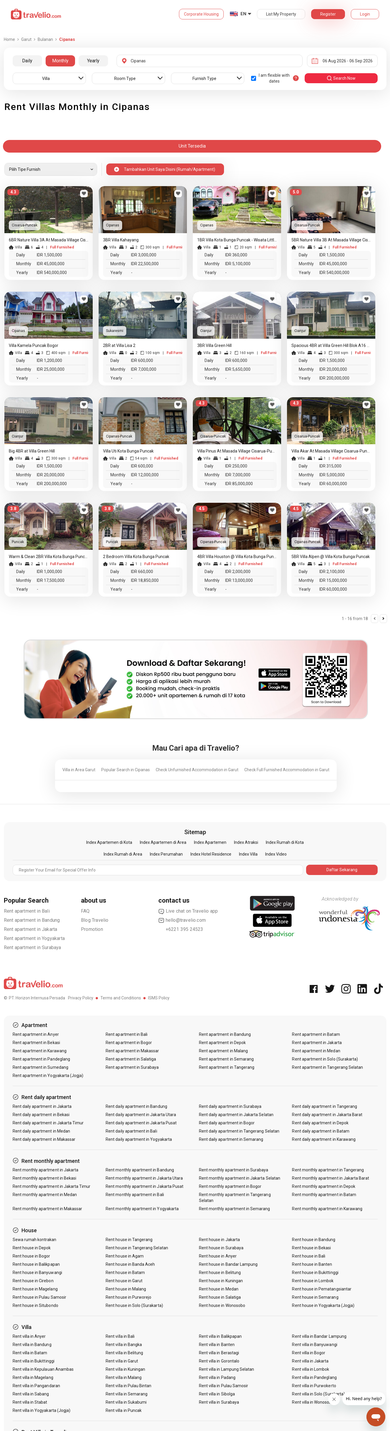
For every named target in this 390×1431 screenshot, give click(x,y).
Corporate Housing (201, 14)
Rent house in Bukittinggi (315, 1272)
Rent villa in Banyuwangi (314, 1344)
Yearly (93, 61)
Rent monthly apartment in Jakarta (46, 1170)
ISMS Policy (159, 998)
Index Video (276, 854)
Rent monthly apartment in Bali (135, 1194)
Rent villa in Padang (217, 1377)
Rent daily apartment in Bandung (136, 1106)
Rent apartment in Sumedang (40, 1067)
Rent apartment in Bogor (129, 1042)
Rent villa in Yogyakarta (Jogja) (42, 1410)
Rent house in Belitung (220, 1272)
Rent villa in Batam (30, 1352)
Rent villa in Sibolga (217, 1394)
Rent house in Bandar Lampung (228, 1264)
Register (328, 14)
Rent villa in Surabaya (219, 1402)
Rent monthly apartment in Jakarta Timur (52, 1186)
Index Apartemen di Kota (109, 842)
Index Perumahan (166, 854)
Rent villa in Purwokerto (314, 1385)
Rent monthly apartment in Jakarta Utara (144, 1178)
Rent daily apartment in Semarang (231, 1139)
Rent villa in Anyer (29, 1336)
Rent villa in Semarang (126, 1394)
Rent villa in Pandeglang (314, 1377)
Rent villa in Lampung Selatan (226, 1369)
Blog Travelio (95, 920)
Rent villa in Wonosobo (313, 1402)
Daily (27, 61)
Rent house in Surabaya (221, 1247)
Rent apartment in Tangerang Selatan (327, 1067)
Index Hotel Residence (210, 854)
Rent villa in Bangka (124, 1344)
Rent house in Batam (125, 1272)
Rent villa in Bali (120, 1336)
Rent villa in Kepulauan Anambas (43, 1369)
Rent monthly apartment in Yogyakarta (142, 1208)
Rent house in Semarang (315, 1297)
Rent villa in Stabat (30, 1402)
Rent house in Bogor (31, 1256)
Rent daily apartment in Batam (320, 1131)
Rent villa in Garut (122, 1361)
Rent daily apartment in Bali (131, 1131)
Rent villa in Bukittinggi (33, 1361)
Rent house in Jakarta (219, 1239)
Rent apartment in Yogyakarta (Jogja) (48, 1075)
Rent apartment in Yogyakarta (34, 938)
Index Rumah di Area (123, 854)
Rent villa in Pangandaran (36, 1385)
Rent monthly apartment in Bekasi (45, 1178)
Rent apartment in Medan (316, 1050)
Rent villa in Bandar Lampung (319, 1336)
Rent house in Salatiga (220, 1297)
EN (243, 13)
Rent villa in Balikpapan (220, 1336)
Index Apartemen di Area (163, 842)
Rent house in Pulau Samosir (39, 1297)
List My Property (281, 14)
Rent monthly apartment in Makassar (47, 1208)
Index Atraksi (246, 842)
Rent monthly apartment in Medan (45, 1194)
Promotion (92, 929)
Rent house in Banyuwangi (37, 1272)
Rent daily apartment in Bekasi (41, 1114)
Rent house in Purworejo (128, 1297)
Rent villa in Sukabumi (126, 1402)
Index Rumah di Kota (285, 842)
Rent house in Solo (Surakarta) (134, 1305)
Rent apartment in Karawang (40, 1050)
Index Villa (248, 854)
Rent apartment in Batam (316, 1034)
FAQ (85, 911)
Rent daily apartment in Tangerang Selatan (239, 1131)
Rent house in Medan (218, 1289)
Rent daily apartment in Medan (41, 1131)
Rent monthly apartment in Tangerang (328, 1170)
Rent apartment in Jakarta (30, 929)
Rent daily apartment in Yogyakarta (139, 1139)
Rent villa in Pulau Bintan (128, 1385)
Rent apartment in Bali (27, 911)
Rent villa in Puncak (124, 1410)
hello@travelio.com (182, 920)
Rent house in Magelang (35, 1289)
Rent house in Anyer (218, 1256)
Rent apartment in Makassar (132, 1050)
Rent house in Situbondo (35, 1305)
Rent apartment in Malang (223, 1050)
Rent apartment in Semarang (226, 1059)
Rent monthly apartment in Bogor (230, 1186)
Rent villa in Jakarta (310, 1361)
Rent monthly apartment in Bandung (140, 1170)
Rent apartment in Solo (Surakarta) (325, 1059)
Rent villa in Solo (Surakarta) (318, 1394)
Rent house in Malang (126, 1289)
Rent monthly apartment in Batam (324, 1194)
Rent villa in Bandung (32, 1344)
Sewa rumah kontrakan (35, 1239)
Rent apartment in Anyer (36, 1034)
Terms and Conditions (120, 998)
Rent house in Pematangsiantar (321, 1289)
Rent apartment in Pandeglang (41, 1059)
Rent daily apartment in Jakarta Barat (327, 1114)
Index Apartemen (210, 842)
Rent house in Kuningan (221, 1280)
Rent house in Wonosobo (222, 1305)
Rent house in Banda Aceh (130, 1264)
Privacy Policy (80, 998)
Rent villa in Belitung (124, 1352)
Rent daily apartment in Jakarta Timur (48, 1123)
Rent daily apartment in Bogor (227, 1123)
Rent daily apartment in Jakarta (42, 1106)
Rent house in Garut (124, 1280)
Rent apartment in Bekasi (36, 1042)
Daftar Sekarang (341, 869)
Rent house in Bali (308, 1256)
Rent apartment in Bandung (32, 920)
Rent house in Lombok (312, 1280)
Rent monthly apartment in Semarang (234, 1208)
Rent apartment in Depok (222, 1042)
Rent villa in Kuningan (125, 1369)
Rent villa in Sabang (31, 1394)
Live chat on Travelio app (188, 911)
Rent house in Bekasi (311, 1247)
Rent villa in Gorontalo (219, 1361)
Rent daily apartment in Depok (320, 1123)
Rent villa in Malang (124, 1377)
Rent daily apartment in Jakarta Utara (141, 1114)
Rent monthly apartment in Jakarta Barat (330, 1178)
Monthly (60, 61)
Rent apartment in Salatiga (131, 1059)
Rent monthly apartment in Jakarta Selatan (239, 1178)
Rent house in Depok (32, 1247)
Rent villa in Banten (217, 1344)
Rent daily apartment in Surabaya (230, 1106)
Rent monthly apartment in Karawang (327, 1208)
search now (341, 78)
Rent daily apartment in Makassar (44, 1139)
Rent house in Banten (312, 1264)
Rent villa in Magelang (33, 1377)
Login (365, 14)
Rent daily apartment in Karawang (324, 1139)
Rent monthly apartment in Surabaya (233, 1170)
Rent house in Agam (125, 1256)
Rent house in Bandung (313, 1239)
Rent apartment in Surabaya (32, 947)
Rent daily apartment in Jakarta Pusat (141, 1123)
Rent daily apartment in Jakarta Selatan (236, 1114)
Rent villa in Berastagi (219, 1352)
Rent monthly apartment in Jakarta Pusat (144, 1186)
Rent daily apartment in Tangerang (324, 1106)
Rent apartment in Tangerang (226, 1067)
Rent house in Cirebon (33, 1280)
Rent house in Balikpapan (36, 1264)
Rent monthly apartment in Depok (323, 1186)
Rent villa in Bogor (308, 1352)
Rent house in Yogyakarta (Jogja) (323, 1305)
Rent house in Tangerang (129, 1239)
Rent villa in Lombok (310, 1369)
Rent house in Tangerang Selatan (137, 1247)
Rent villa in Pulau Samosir (223, 1385)
